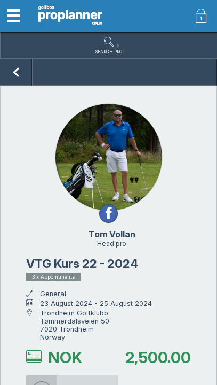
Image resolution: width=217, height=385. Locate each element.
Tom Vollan (112, 234)
